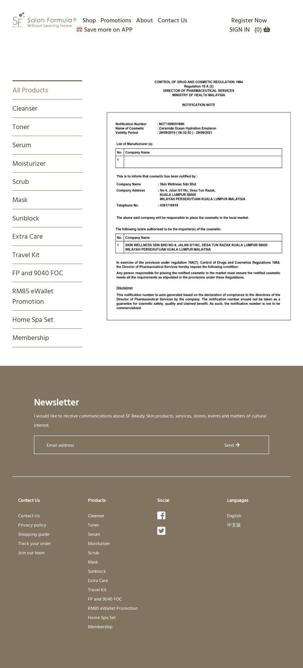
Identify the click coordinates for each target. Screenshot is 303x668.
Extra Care (27, 236)
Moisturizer (28, 163)
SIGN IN (239, 29)
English (234, 515)
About (144, 20)
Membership (30, 337)
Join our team (31, 552)
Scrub (20, 181)
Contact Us (172, 20)
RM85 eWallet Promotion (33, 296)
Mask (20, 199)
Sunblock (25, 218)
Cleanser (24, 108)
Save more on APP (104, 29)
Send (232, 444)
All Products (30, 90)
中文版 (234, 524)
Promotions (116, 20)
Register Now (249, 20)
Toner (20, 126)
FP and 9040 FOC (37, 273)
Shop (89, 20)
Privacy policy (32, 524)
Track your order (34, 543)
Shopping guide (33, 533)
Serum (21, 145)
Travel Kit (26, 254)
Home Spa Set (33, 319)
